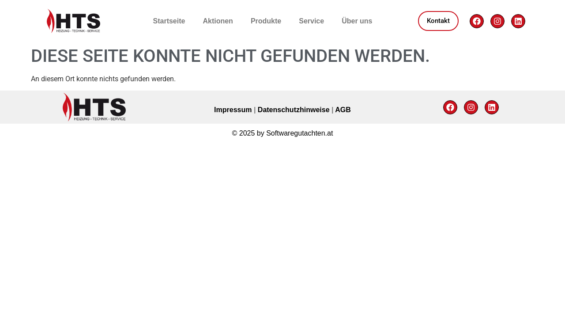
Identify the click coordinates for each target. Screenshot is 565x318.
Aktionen (218, 21)
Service (311, 21)
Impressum (234, 110)
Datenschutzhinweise (294, 110)
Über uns (357, 21)
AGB (343, 110)
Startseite (169, 21)
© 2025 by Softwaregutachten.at (282, 133)
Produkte (266, 21)
